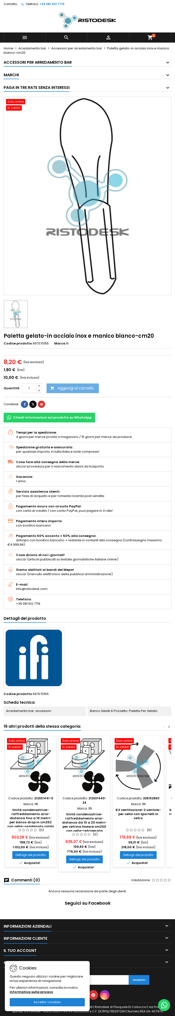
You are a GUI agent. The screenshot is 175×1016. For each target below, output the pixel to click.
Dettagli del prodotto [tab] (25, 618)
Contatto (10, 4)
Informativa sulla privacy (31, 992)
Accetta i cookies (47, 1002)
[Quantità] (29, 388)
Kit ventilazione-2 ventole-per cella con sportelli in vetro (138, 814)
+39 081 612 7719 (52, 4)
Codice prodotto (18, 343)
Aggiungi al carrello (72, 388)
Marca (59, 343)
